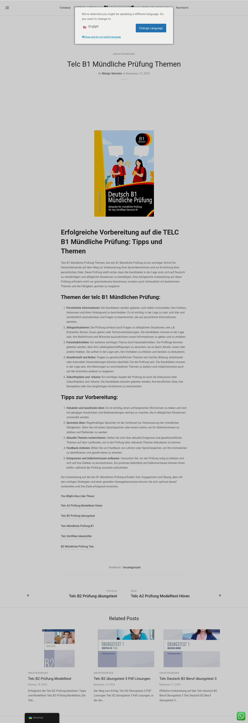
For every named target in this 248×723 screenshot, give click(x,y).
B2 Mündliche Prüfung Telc (77, 546)
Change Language (151, 28)
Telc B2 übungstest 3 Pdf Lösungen (122, 679)
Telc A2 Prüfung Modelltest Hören (81, 505)
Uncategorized (124, 53)
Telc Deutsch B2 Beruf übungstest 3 (188, 679)
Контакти (182, 7)
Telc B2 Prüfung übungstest (78, 515)
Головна (65, 7)
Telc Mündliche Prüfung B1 (77, 526)
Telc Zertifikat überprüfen (76, 536)
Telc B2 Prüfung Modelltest (49, 679)
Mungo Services (112, 73)
